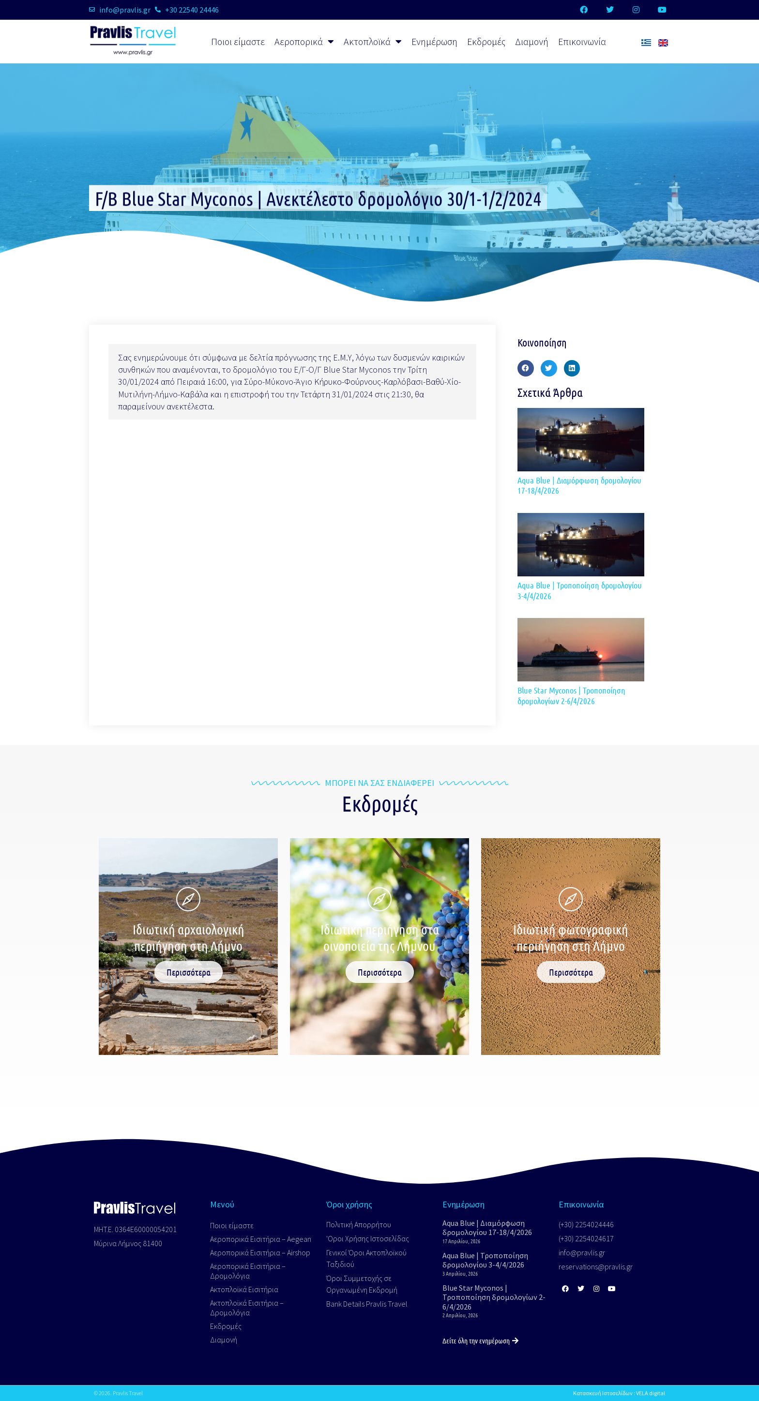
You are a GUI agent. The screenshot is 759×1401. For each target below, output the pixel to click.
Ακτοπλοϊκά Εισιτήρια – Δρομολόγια (247, 1307)
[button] (525, 368)
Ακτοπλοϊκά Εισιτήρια (244, 1289)
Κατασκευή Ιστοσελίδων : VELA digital (619, 1393)
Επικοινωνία (582, 41)
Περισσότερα (189, 972)
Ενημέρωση (434, 41)
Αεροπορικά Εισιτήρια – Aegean (260, 1239)
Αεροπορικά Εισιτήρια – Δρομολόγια (248, 1270)
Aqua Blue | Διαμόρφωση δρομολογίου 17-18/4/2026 (579, 485)
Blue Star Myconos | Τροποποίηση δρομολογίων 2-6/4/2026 (571, 695)
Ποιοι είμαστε (238, 41)
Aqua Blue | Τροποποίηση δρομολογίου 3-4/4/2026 (579, 590)
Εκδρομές (486, 41)
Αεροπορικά (304, 41)
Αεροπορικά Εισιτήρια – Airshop (260, 1252)
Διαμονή (531, 41)
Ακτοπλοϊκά (373, 41)
